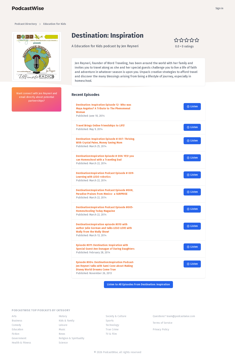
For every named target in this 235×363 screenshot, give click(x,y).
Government (19, 338)
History (63, 316)
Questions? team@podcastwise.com (174, 316)
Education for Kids (54, 24)
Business (17, 320)
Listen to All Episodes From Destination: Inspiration (138, 284)
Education (17, 329)
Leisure (63, 325)
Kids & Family (66, 320)
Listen (192, 106)
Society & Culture (116, 316)
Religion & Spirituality (71, 338)
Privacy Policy (161, 329)
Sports (110, 320)
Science (63, 342)
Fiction (15, 333)
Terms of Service (162, 322)
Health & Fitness (21, 342)
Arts (14, 316)
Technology (112, 325)
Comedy (16, 325)
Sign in (219, 8)
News (62, 333)
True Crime (112, 329)
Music (62, 329)
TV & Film (111, 333)
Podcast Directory (26, 24)
